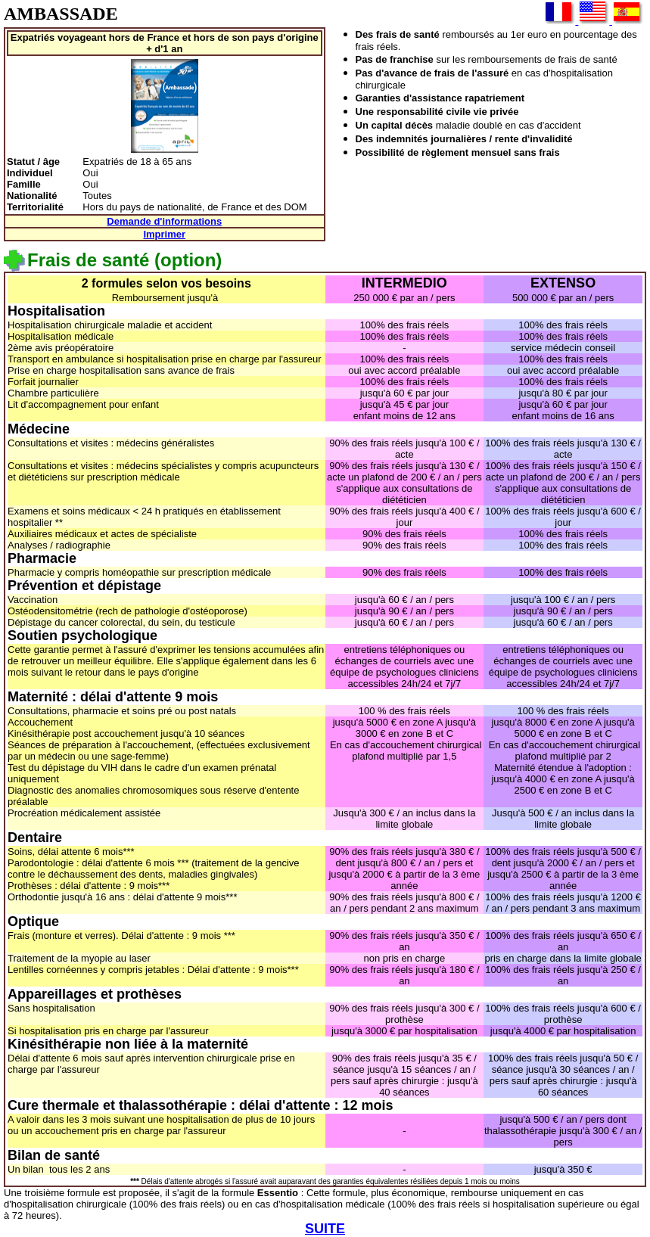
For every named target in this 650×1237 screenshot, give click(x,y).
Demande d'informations (164, 221)
